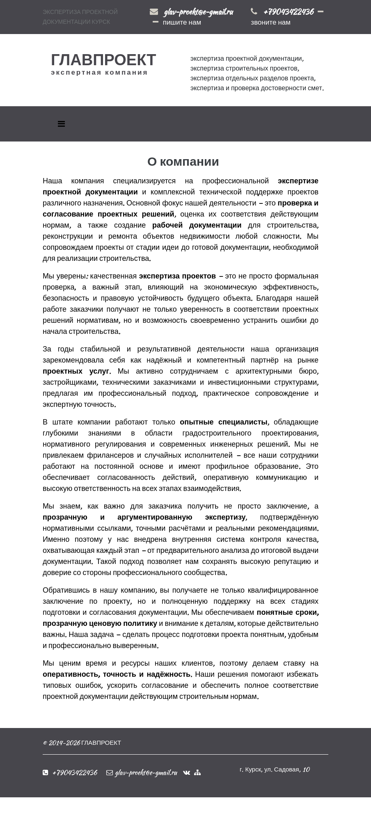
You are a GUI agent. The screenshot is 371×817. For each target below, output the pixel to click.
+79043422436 (288, 11)
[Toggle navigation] (61, 124)
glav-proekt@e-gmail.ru (198, 11)
